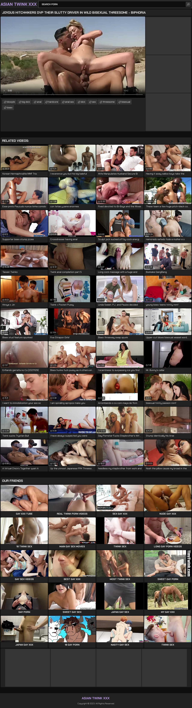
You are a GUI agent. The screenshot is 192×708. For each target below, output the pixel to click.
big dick (26, 101)
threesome (109, 101)
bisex (9, 107)
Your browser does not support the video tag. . (73, 57)
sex (94, 101)
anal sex (69, 101)
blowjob (11, 101)
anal (39, 101)
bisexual (126, 101)
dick (83, 101)
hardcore (53, 101)
